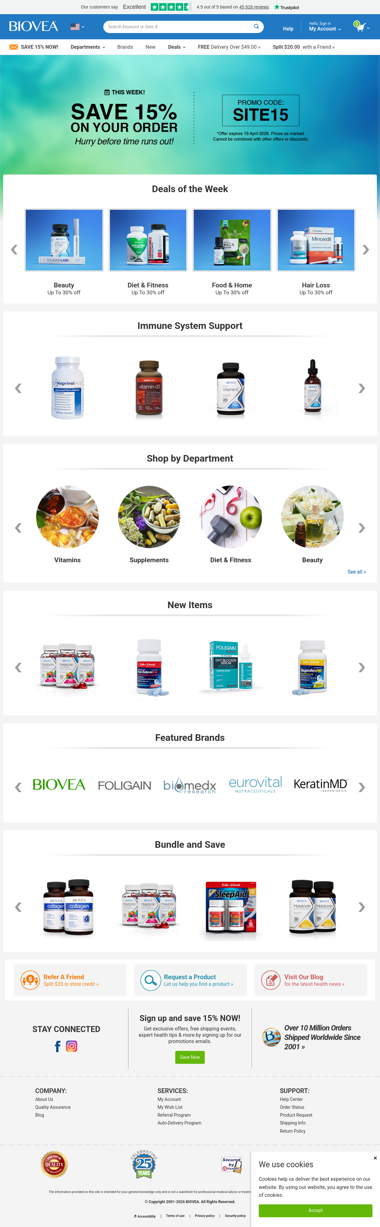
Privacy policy (205, 1216)
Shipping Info (293, 1122)
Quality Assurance (52, 1107)
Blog (39, 1115)
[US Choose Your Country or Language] (77, 27)
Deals (176, 47)
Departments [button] (88, 47)
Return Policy (293, 1131)
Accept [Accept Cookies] (316, 1210)
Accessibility (144, 1216)
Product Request (296, 1115)
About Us (44, 1099)
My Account (169, 1099)
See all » (357, 572)
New (151, 47)
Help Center (291, 1099)
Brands (125, 47)
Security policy (235, 1216)
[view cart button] (363, 28)
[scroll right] (362, 388)
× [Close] (375, 1158)
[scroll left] (18, 388)
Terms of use (175, 1216)
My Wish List (170, 1107)
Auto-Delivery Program (179, 1122)
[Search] (256, 27)
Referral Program (174, 1115)
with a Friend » (304, 47)
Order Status (292, 1107)
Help (288, 29)
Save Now (190, 1057)
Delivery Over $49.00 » (229, 47)
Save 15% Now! (33, 47)
